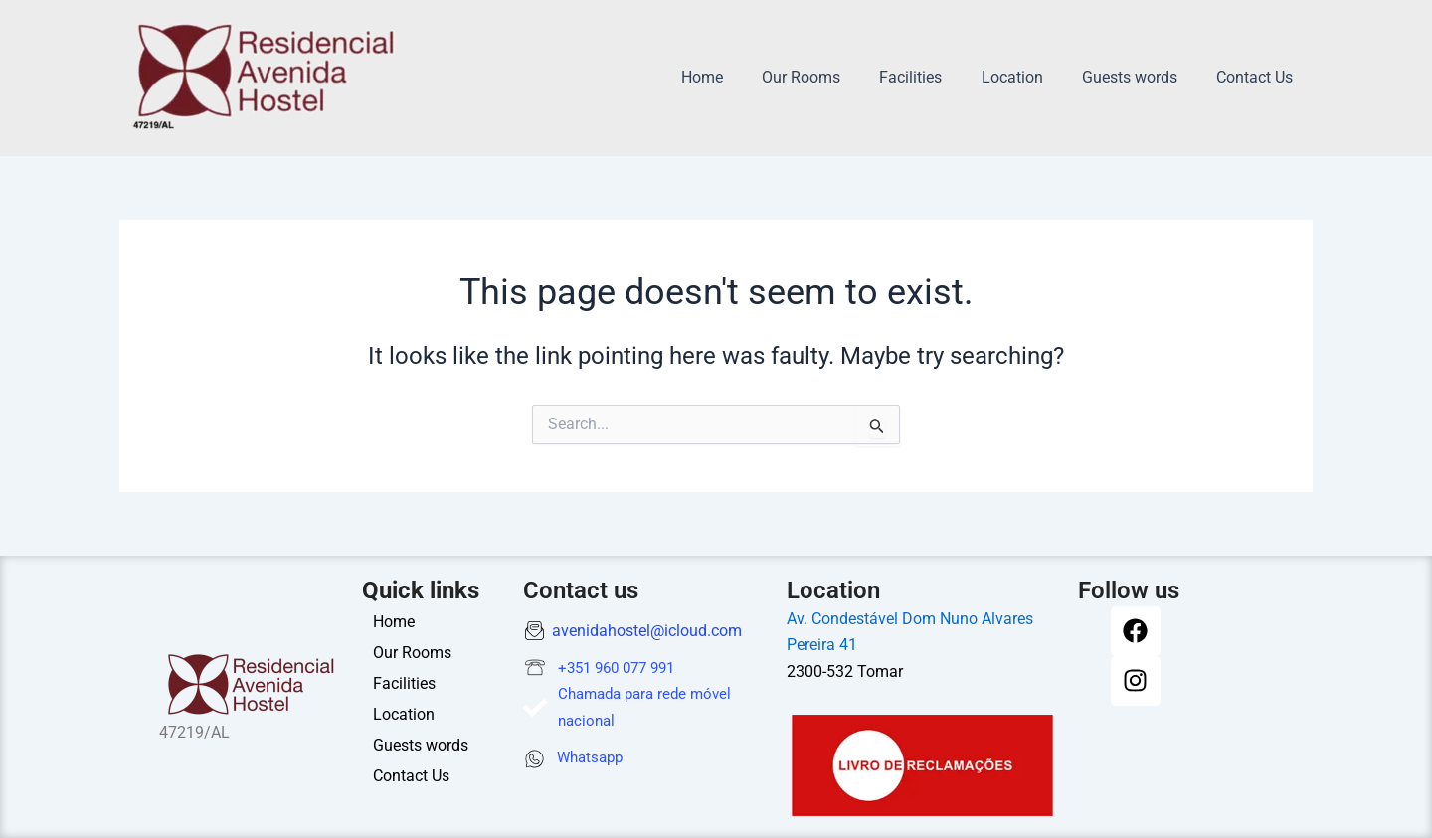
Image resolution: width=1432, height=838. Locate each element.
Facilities (936, 77)
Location (1030, 77)
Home (742, 77)
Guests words (1140, 77)
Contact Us (1258, 77)
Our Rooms (834, 77)
